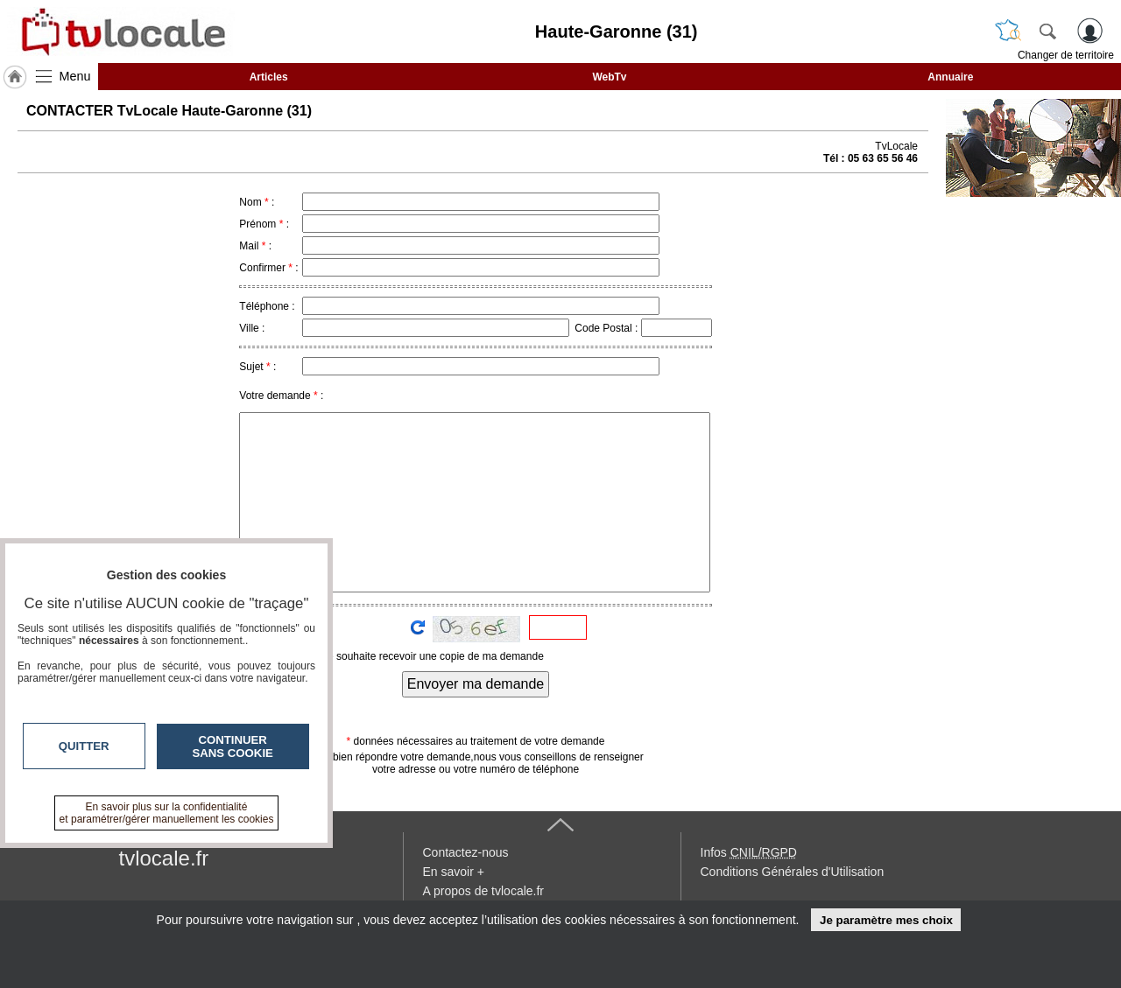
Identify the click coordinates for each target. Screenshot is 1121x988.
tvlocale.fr (164, 858)
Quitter (84, 746)
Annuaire (950, 77)
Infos (749, 852)
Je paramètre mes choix (886, 920)
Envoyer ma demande (476, 683)
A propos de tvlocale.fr (484, 891)
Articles (269, 77)
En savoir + (453, 872)
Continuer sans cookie (233, 746)
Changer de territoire (1066, 55)
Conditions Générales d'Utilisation (793, 872)
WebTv (609, 77)
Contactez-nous (466, 852)
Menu (75, 76)
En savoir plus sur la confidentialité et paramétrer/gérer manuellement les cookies (167, 813)
